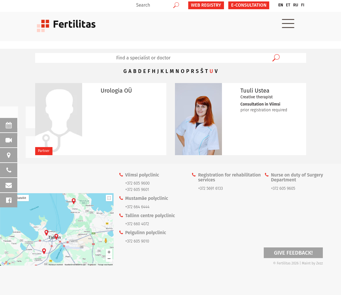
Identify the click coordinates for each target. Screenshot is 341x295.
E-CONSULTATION (249, 5)
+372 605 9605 (283, 188)
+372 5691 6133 (210, 188)
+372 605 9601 (137, 189)
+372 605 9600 (137, 183)
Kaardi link (57, 229)
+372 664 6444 (137, 206)
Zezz (319, 263)
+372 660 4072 (137, 223)
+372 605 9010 (137, 241)
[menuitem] (281, 5)
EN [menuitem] (280, 5)
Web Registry (206, 5)
